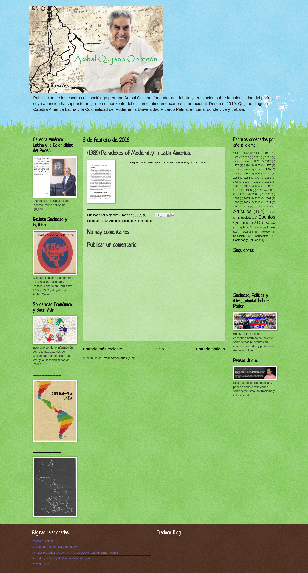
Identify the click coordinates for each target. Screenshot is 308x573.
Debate (271, 212)
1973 (236, 165)
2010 (257, 202)
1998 (249, 190)
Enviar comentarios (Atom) (119, 358)
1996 (268, 185)
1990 (246, 181)
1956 (235, 153)
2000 (272, 190)
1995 (257, 185)
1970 (246, 161)
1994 (247, 185)
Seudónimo (261, 235)
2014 (257, 206)
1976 (268, 165)
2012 (235, 206)
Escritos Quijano (133, 220)
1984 (268, 173)
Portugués (247, 231)
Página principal (42, 541)
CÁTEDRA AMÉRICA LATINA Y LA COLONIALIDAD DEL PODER (75, 552)
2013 (246, 206)
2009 (247, 202)
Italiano (258, 227)
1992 (268, 181)
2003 (267, 194)
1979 (257, 169)
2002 (255, 194)
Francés (270, 223)
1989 (104, 220)
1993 (236, 185)
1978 (247, 169)
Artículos (115, 220)
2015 (268, 206)
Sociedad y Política (245, 240)
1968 (268, 157)
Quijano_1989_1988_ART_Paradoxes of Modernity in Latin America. (169, 162)
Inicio (159, 349)
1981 (236, 173)
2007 (268, 198)
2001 (243, 194)
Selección (239, 235)
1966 (246, 157)
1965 (235, 157)
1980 (267, 169)
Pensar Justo (40, 564)
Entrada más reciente (102, 349)
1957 (246, 153)
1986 (247, 177)
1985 (236, 177)
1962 (256, 153)
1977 (236, 169)
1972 (268, 161)
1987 (257, 177)
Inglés (149, 220)
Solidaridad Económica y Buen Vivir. (55, 546)
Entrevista (244, 217)
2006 (257, 198)
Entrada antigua (210, 349)
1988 (268, 177)
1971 (256, 161)
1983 (257, 173)
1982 (247, 173)
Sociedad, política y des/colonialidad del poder (62, 558)
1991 (257, 181)
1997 (236, 190)
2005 (247, 198)
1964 (268, 152)
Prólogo (265, 231)
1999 (260, 190)
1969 (235, 161)
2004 (236, 198)
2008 (236, 202)
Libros (271, 227)
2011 (268, 202)
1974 (247, 165)
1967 (257, 157)
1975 (257, 165)
